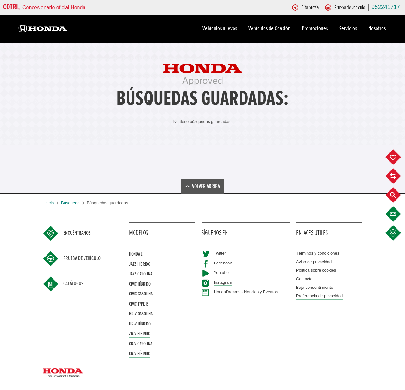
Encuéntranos (77, 233)
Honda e (136, 254)
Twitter (220, 253)
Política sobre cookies (316, 270)
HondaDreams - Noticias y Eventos (246, 291)
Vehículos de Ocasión (270, 28)
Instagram (223, 282)
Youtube (221, 272)
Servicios (349, 28)
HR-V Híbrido (140, 323)
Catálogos (73, 284)
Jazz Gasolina (140, 273)
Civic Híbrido (140, 284)
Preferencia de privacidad (319, 296)
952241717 (385, 7)
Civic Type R (138, 303)
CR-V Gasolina (140, 343)
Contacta (304, 278)
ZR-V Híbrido (139, 333)
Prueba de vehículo (82, 258)
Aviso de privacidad (314, 261)
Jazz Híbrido (139, 264)
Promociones (316, 28)
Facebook (223, 263)
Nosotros (378, 28)
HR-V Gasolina (141, 313)
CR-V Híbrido (139, 353)
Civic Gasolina (141, 293)
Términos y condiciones (318, 253)
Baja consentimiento (314, 287)
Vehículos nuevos (220, 28)
